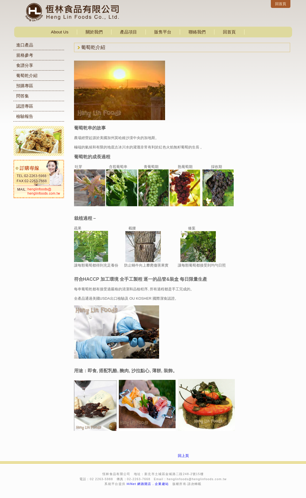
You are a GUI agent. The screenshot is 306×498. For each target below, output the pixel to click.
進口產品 (24, 44)
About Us (60, 31)
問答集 (22, 95)
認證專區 (24, 106)
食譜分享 (24, 65)
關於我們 (94, 31)
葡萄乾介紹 (26, 75)
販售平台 (162, 31)
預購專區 (24, 85)
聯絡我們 (197, 31)
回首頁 (280, 4)
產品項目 (128, 31)
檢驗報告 (24, 116)
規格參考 (24, 55)
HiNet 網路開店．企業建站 (148, 484)
